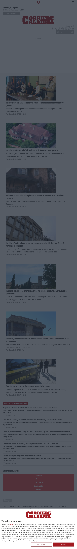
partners (11, 524)
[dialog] (38, 529)
